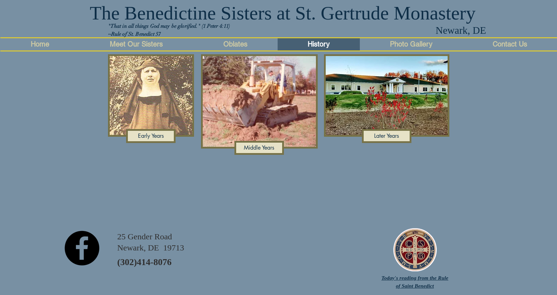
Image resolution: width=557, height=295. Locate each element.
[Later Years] (386, 136)
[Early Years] (151, 136)
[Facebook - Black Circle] (81, 248)
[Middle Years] (259, 148)
